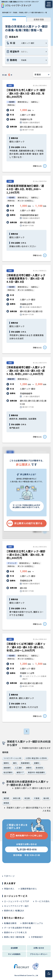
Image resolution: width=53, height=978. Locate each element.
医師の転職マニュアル (32, 923)
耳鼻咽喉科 (25, 763)
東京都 (6, 798)
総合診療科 (8, 772)
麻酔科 (29, 767)
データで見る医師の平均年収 (17, 927)
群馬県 (6, 803)
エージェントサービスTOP (16, 901)
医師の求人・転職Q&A (14, 910)
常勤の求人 (9, 888)
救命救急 (39, 767)
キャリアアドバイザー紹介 (16, 906)
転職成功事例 (10, 923)
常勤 (14, 19)
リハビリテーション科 (12, 758)
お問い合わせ (38, 948)
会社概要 (14, 948)
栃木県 (46, 798)
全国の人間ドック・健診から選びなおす (33, 788)
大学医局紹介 (37, 937)
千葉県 (36, 798)
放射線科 (7, 767)
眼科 (15, 763)
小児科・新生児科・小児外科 (36, 758)
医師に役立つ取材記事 (14, 937)
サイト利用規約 (14, 954)
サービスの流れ (42, 901)
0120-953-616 (26, 849)
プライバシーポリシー (39, 954)
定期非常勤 (39, 19)
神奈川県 (16, 798)
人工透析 (18, 767)
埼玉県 (27, 798)
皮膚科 (36, 763)
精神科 (6, 763)
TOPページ (9, 876)
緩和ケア (20, 772)
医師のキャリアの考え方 (15, 932)
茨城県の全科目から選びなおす (36, 748)
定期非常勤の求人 (28, 888)
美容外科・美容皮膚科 (36, 772)
